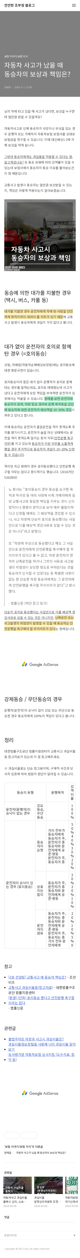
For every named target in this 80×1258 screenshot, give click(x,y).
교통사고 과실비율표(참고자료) (30, 987)
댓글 (6, 1217)
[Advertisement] (40, 664)
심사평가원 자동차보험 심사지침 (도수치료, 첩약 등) (41, 1057)
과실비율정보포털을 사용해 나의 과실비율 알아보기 (42, 1047)
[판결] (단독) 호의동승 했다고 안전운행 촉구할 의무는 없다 (41, 1000)
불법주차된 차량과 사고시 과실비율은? (36, 1039)
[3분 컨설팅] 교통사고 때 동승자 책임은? (37, 977)
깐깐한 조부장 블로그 (19, 5)
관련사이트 (10, 1235)
